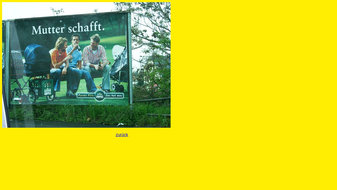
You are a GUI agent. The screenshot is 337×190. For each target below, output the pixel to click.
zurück (122, 134)
